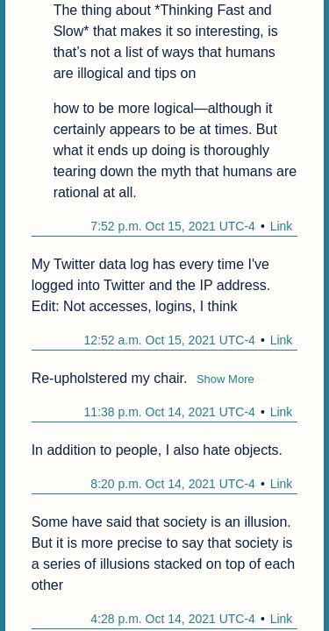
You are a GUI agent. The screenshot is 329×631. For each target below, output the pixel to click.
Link (281, 226)
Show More (225, 379)
